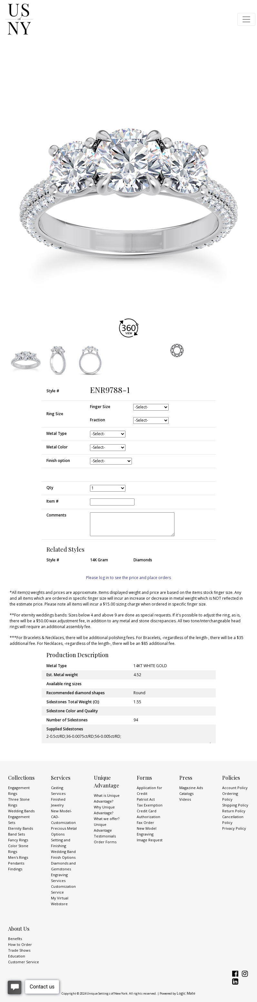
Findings (15, 869)
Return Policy (233, 810)
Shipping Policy (235, 805)
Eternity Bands (20, 828)
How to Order (20, 944)
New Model (146, 828)
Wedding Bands (21, 810)
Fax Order (145, 822)
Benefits (15, 938)
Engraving (145, 834)
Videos (185, 799)
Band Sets (16, 834)
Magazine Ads (191, 787)
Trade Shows (19, 950)
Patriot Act (146, 799)
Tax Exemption (150, 805)
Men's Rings (18, 857)
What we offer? (106, 818)
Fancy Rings (18, 839)
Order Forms (105, 841)
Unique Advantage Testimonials (105, 830)
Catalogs (186, 793)
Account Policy (235, 787)
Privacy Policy (234, 828)
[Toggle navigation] (246, 19)
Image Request (150, 839)
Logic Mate (186, 993)
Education (16, 956)
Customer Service (23, 961)
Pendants (16, 863)
